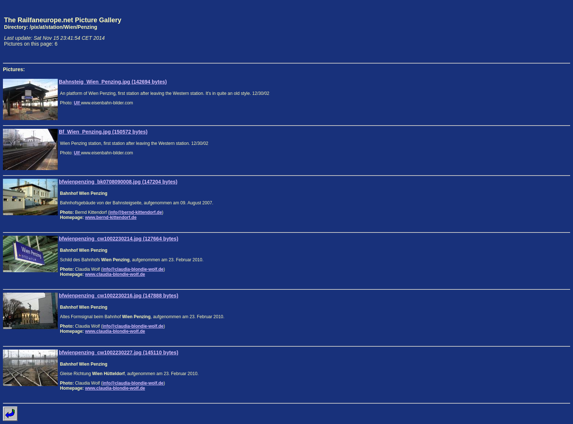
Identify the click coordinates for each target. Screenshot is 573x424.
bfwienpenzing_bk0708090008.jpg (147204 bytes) (118, 182)
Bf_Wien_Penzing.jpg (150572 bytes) (103, 132)
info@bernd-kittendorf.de (135, 212)
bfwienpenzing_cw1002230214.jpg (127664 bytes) (118, 239)
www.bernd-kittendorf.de (111, 217)
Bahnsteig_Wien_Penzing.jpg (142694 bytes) (113, 82)
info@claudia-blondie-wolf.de (132, 269)
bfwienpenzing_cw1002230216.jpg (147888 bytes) (118, 295)
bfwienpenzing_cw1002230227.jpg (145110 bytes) (118, 352)
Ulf (77, 102)
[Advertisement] (536, 31)
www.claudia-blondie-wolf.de (115, 274)
